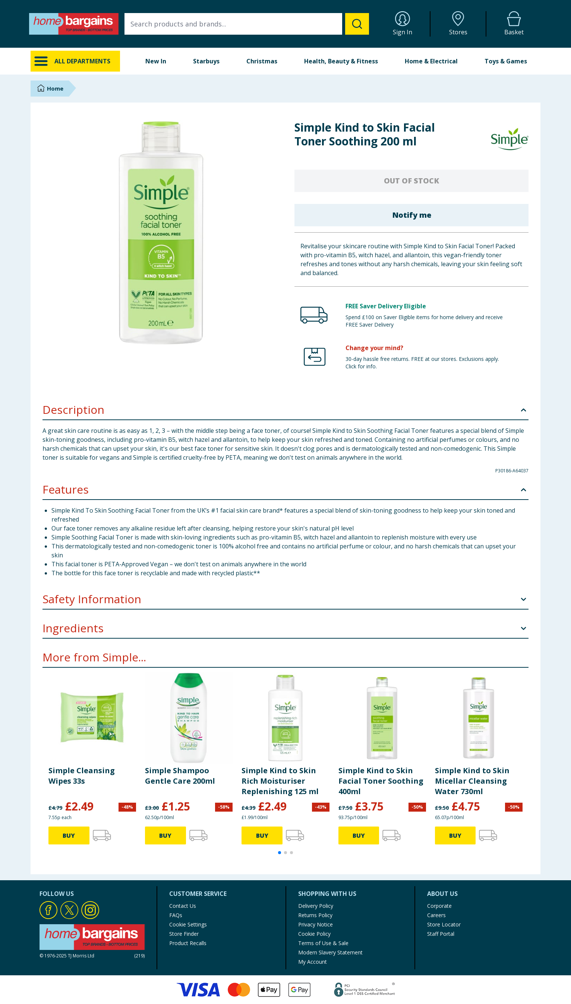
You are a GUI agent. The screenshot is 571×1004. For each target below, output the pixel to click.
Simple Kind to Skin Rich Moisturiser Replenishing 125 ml (280, 780)
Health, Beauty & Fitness (341, 61)
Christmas (261, 61)
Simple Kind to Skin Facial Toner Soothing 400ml (380, 780)
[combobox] (246, 24)
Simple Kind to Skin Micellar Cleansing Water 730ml (472, 780)
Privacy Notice (315, 924)
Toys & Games (506, 61)
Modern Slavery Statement (330, 952)
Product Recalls (187, 943)
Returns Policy (315, 915)
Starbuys (206, 61)
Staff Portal (440, 933)
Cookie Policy (314, 933)
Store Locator (444, 924)
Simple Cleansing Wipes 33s (81, 775)
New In (155, 61)
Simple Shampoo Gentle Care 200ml (180, 775)
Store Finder (184, 933)
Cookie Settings (188, 924)
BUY (69, 835)
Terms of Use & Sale (323, 943)
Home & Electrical (431, 61)
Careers (436, 915)
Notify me (411, 215)
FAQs (175, 915)
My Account (312, 961)
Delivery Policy (315, 905)
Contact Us (182, 905)
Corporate (439, 905)
